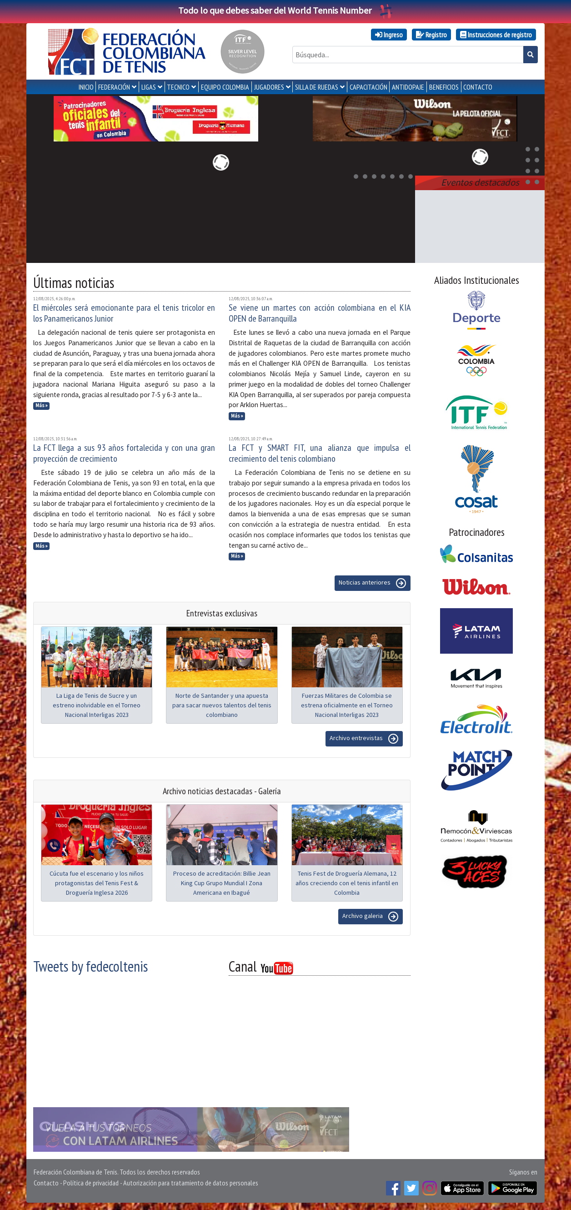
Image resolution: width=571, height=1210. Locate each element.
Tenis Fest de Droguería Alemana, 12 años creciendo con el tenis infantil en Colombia (347, 883)
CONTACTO (477, 86)
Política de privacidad (91, 1182)
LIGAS (148, 86)
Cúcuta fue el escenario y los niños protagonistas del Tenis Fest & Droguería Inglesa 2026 (97, 883)
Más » (41, 405)
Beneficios (444, 86)
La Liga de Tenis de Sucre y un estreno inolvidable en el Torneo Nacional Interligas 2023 (96, 705)
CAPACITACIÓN (368, 86)
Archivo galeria (370, 916)
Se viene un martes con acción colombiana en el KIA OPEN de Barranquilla (320, 313)
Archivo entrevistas (364, 738)
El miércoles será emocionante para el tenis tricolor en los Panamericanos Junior (124, 313)
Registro (431, 34)
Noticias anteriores (372, 583)
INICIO (86, 86)
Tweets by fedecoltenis (90, 966)
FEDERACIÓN (114, 86)
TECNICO (178, 86)
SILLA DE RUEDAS (316, 86)
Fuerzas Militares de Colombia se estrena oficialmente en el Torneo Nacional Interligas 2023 (347, 705)
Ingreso (389, 34)
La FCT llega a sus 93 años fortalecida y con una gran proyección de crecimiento (124, 453)
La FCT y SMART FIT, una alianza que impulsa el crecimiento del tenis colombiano (320, 453)
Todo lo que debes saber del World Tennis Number (285, 10)
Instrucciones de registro (496, 34)
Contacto (46, 1182)
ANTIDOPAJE (408, 86)
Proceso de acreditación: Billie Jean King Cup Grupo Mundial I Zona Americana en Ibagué (221, 883)
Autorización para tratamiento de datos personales (190, 1182)
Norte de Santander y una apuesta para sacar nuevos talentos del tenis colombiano (221, 705)
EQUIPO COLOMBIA (225, 86)
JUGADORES (269, 86)
